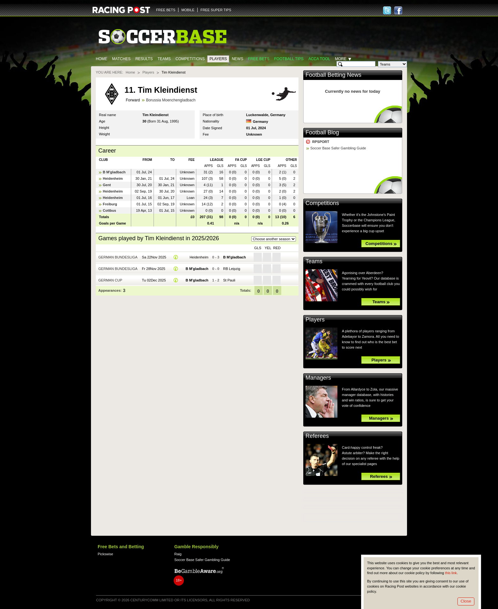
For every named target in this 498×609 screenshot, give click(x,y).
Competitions (190, 59)
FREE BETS (165, 10)
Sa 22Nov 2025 (154, 257)
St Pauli (229, 280)
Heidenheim (113, 178)
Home (101, 59)
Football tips (289, 59)
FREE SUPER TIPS (215, 10)
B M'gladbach (114, 172)
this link (451, 573)
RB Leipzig (231, 269)
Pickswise (105, 554)
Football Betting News (333, 75)
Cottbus (109, 210)
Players (218, 59)
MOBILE (187, 10)
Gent (107, 185)
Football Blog (322, 132)
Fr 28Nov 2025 (153, 269)
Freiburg (110, 204)
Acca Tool (319, 59)
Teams (163, 59)
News (237, 59)
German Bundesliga (118, 257)
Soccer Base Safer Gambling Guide (338, 148)
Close (466, 601)
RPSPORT (320, 142)
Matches (121, 59)
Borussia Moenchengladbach (170, 100)
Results (144, 59)
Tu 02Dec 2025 (154, 280)
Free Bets (258, 59)
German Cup (110, 280)
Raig (178, 554)
